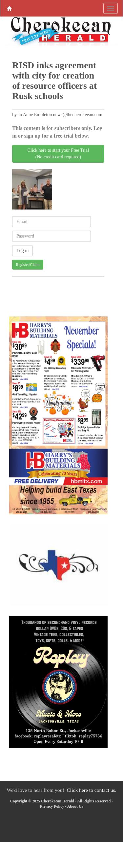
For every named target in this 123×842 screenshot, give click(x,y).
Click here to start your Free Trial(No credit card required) (58, 153)
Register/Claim (28, 264)
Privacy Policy (52, 806)
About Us (75, 806)
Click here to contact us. (91, 790)
